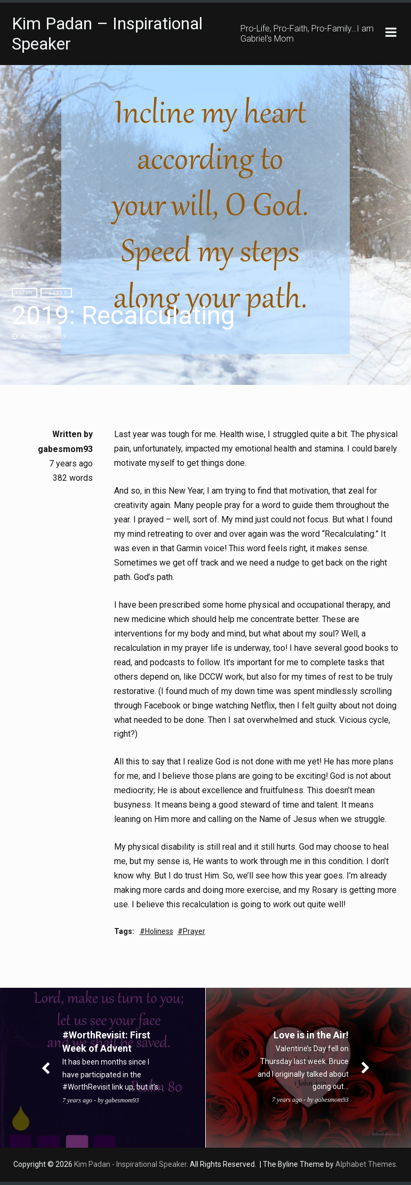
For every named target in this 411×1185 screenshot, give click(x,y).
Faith (25, 293)
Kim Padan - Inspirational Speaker (130, 1167)
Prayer (56, 293)
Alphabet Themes (365, 1167)
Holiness (159, 934)
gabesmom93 (65, 449)
